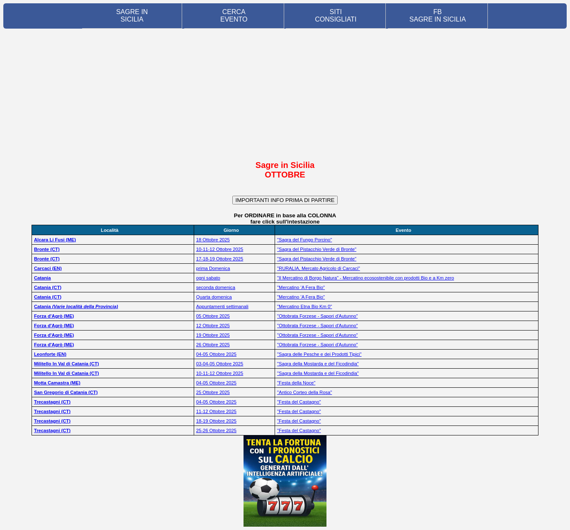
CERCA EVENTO (234, 15)
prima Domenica (213, 268)
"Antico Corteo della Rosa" (304, 392)
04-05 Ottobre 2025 (216, 354)
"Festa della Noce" (296, 382)
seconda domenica (215, 287)
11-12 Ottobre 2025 (216, 411)
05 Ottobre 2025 (213, 316)
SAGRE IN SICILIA (132, 15)
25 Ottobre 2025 (213, 392)
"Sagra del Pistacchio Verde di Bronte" (316, 249)
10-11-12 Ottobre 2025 (220, 249)
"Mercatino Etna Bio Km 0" (304, 306)
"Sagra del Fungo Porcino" (304, 239)
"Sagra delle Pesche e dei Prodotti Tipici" (319, 354)
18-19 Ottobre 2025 (216, 420)
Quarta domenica (214, 296)
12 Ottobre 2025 (213, 325)
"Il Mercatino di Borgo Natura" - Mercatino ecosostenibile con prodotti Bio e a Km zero (365, 277)
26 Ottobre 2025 (213, 344)
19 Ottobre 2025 (213, 335)
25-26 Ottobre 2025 (216, 430)
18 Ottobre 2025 (213, 239)
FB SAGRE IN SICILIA (437, 15)
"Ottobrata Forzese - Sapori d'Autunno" (317, 316)
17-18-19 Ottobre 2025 (220, 258)
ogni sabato (208, 277)
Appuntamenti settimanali (222, 306)
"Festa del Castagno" (299, 401)
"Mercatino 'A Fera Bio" (301, 287)
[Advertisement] (285, 94)
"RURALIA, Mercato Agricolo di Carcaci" (318, 268)
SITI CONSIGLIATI (335, 15)
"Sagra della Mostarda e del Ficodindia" (318, 363)
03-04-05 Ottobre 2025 (220, 363)
